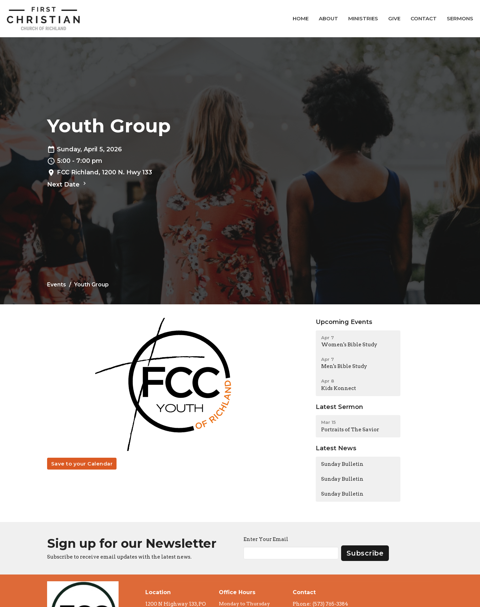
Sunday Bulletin (342, 464)
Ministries (363, 18)
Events (56, 284)
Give (394, 18)
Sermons (460, 18)
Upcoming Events (344, 322)
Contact (424, 18)
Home (301, 18)
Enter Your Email (266, 539)
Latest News (336, 448)
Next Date (67, 184)
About (328, 18)
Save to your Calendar (82, 463)
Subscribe (365, 553)
